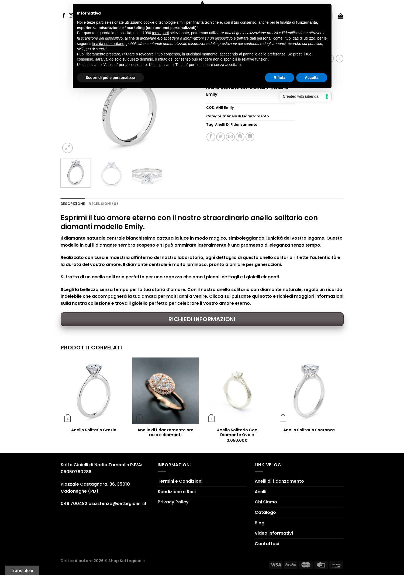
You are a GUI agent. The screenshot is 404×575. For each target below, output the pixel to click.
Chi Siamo (266, 502)
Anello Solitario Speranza (309, 430)
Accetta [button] (312, 77)
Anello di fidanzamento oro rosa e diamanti (165, 432)
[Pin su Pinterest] (240, 136)
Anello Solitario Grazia (93, 430)
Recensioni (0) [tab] (103, 203)
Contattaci (267, 544)
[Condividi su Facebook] (210, 136)
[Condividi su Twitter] (220, 136)
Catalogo (265, 512)
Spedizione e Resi (177, 492)
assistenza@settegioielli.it (117, 503)
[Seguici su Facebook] (64, 15)
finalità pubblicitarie (108, 43)
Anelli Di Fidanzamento (236, 124)
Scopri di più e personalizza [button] (110, 77)
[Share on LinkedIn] (250, 136)
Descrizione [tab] (73, 203)
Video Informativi (274, 533)
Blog (259, 523)
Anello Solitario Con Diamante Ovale (237, 432)
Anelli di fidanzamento (279, 481)
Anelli (260, 492)
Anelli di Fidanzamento (248, 116)
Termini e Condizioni (180, 481)
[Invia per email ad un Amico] (230, 136)
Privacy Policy (173, 502)
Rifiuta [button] (279, 77)
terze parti (160, 33)
